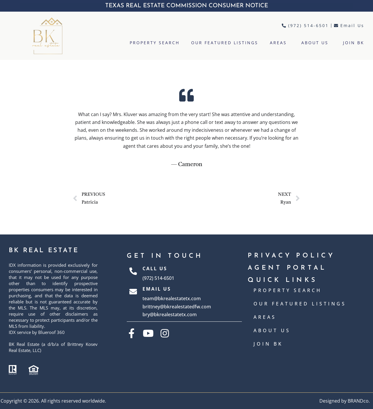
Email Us (156, 289)
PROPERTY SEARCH (155, 42)
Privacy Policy (291, 255)
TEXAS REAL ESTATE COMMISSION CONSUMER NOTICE (186, 6)
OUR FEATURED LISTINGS (224, 42)
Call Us (154, 268)
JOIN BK (353, 42)
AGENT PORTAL (287, 268)
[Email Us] (133, 302)
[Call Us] (133, 273)
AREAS (280, 43)
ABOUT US (316, 43)
